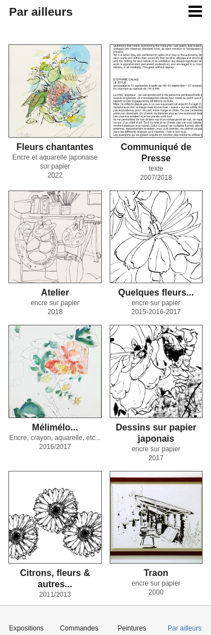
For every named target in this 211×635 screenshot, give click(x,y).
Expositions (26, 628)
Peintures (132, 628)
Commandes (79, 628)
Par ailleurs (184, 628)
